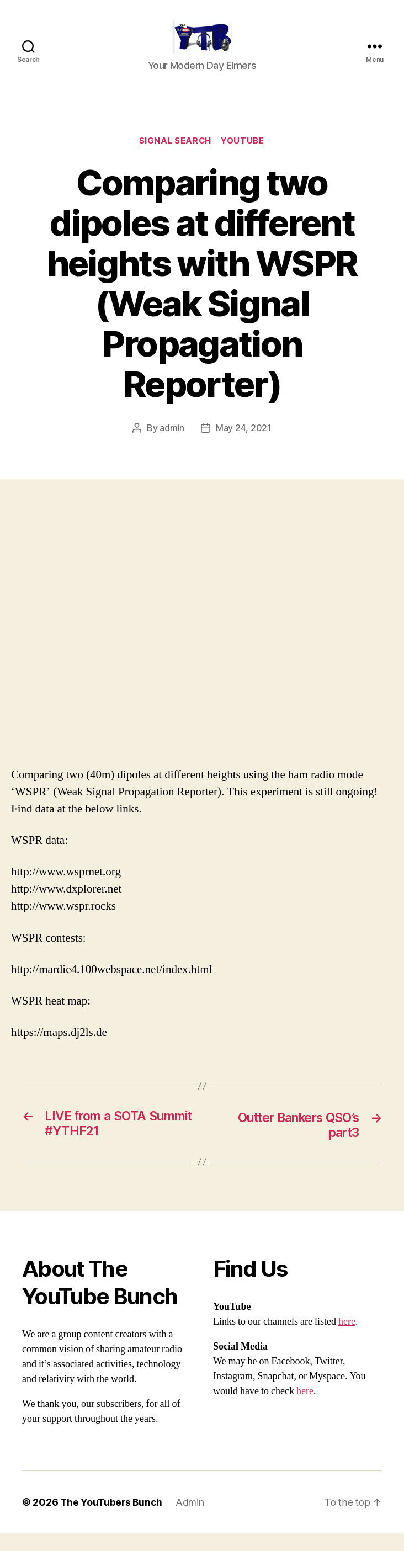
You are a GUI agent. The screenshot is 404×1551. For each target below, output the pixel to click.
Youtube (243, 158)
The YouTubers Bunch (112, 1520)
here (346, 1339)
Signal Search (175, 158)
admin (172, 444)
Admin (192, 1520)
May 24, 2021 (244, 444)
